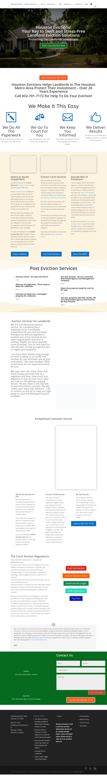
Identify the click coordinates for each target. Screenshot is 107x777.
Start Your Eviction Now (53, 45)
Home (59, 716)
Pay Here (76, 598)
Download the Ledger (76, 583)
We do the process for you (25, 495)
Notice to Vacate (23, 185)
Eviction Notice (21, 192)
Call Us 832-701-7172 (83, 523)
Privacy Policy (84, 716)
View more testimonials (39, 640)
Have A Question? (76, 590)
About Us (67, 4)
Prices (43, 4)
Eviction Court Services (53, 177)
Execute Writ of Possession (79, 178)
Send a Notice (19, 254)
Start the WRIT (80, 254)
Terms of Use (84, 723)
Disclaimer (83, 726)
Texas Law (50, 4)
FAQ (60, 4)
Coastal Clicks (78, 772)
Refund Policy (84, 719)
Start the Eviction (51, 254)
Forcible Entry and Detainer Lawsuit (53, 198)
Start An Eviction (16, 4)
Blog (86, 4)
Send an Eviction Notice (76, 575)
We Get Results (82, 494)
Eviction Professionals (55, 494)
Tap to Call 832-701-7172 (53, 77)
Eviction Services (30, 4)
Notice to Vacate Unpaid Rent (20, 178)
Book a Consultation (97, 693)
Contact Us (79, 4)
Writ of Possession (88, 193)
